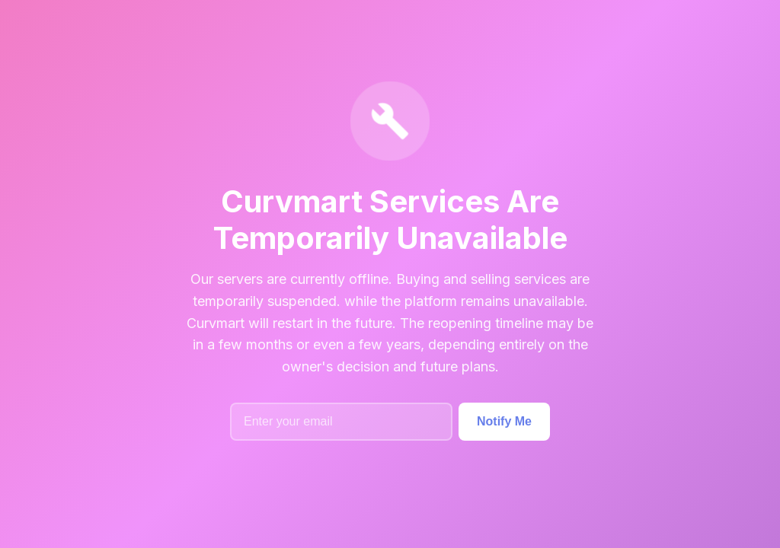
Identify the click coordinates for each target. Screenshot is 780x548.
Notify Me (504, 421)
